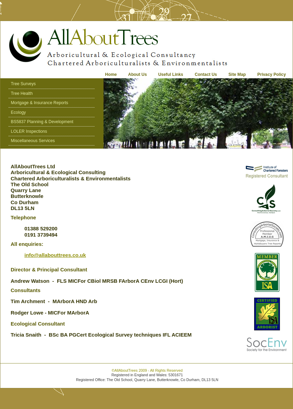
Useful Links (170, 74)
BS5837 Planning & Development (42, 121)
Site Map (237, 74)
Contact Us (206, 74)
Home (111, 74)
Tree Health (22, 93)
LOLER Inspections (29, 131)
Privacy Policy (271, 74)
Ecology (18, 112)
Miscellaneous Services (33, 140)
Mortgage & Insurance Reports (39, 102)
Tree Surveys (23, 83)
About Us (138, 74)
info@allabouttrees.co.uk (55, 255)
